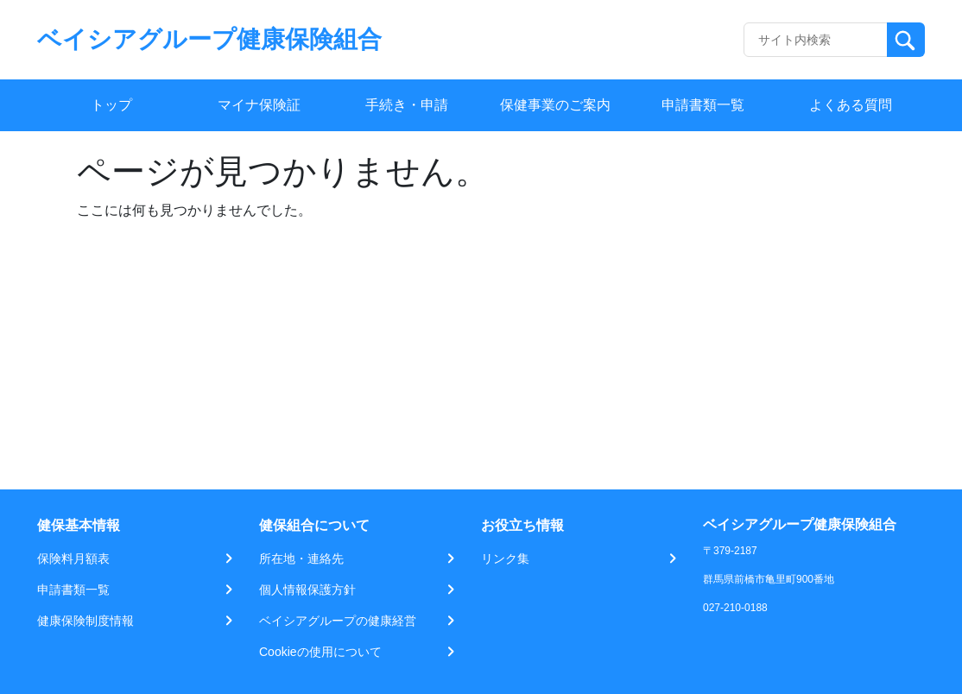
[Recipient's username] (816, 39)
